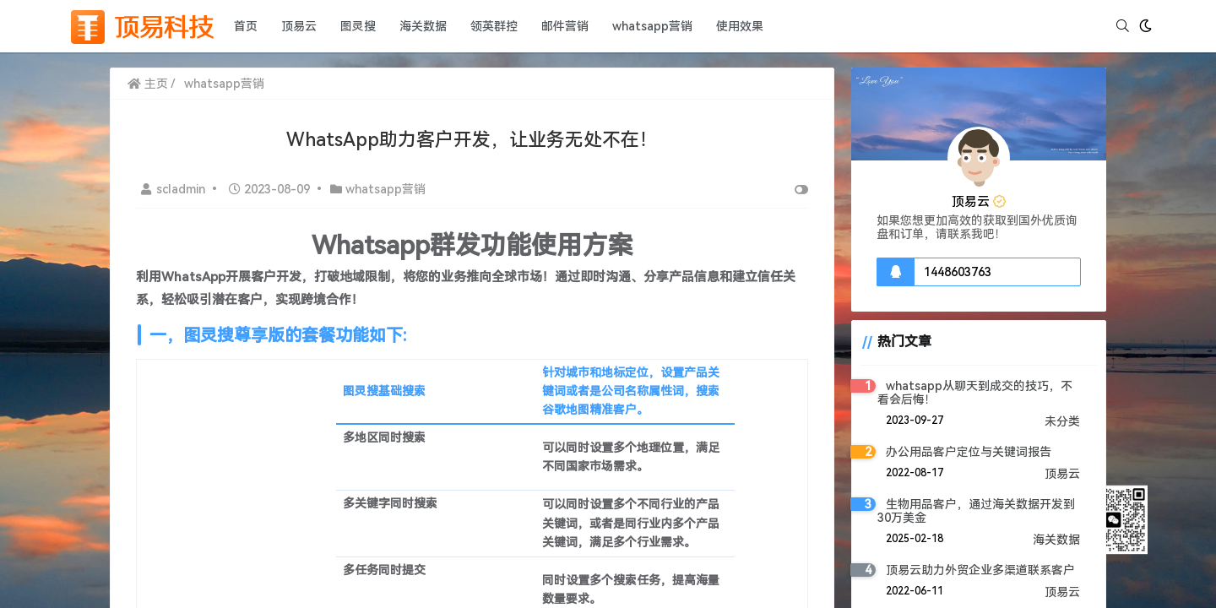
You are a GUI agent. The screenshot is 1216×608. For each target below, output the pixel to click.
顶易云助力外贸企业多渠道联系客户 (980, 570)
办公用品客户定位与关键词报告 (968, 452)
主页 (148, 83)
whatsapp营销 (652, 26)
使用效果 (739, 26)
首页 (246, 26)
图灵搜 (358, 26)
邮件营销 (565, 26)
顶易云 (299, 26)
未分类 (1062, 421)
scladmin (175, 189)
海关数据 (423, 26)
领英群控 (494, 26)
